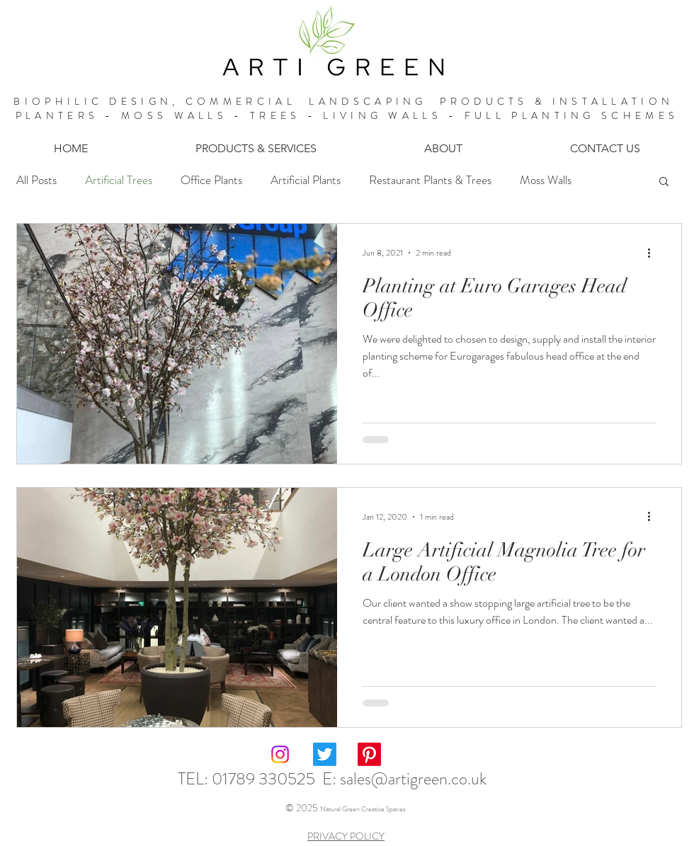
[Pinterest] (369, 754)
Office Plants (211, 180)
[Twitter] (324, 754)
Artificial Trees (118, 180)
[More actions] (653, 252)
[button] (256, 148)
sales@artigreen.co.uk (413, 779)
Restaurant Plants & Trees (430, 180)
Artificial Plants (306, 180)
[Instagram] (280, 754)
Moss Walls (545, 180)
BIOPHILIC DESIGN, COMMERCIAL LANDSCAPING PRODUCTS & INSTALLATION (346, 101)
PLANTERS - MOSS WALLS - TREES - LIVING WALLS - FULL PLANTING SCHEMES (347, 115)
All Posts (36, 180)
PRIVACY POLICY (346, 836)
